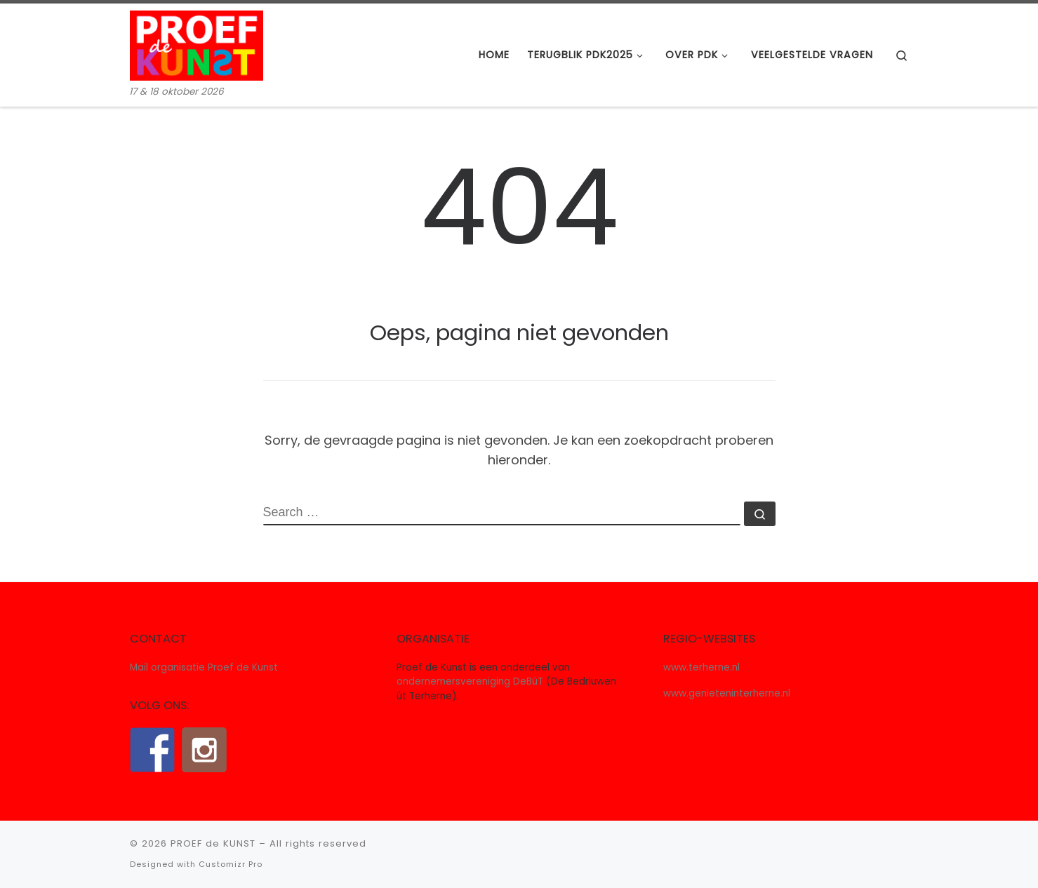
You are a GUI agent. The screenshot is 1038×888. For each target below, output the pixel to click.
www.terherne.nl (701, 667)
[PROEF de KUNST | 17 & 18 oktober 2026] (196, 44)
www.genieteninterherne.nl (726, 693)
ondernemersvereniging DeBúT (470, 681)
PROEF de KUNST (213, 843)
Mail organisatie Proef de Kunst (204, 667)
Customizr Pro (230, 864)
